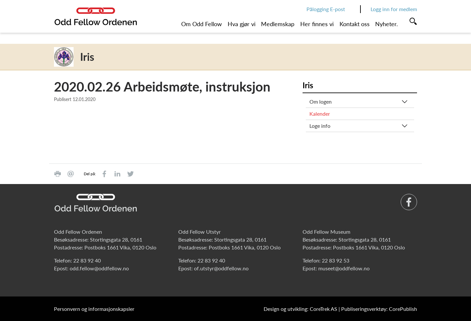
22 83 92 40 (87, 260)
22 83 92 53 (335, 260)
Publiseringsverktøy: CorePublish (379, 309)
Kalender (319, 113)
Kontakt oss (355, 23)
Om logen (320, 101)
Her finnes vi (317, 23)
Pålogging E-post (325, 9)
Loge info (319, 126)
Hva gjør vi (241, 23)
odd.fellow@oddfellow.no (99, 268)
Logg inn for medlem (394, 9)
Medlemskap (277, 23)
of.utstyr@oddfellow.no (221, 268)
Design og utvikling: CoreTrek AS (300, 309)
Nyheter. (386, 23)
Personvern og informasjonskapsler (94, 309)
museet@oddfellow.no (344, 268)
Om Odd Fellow (201, 23)
